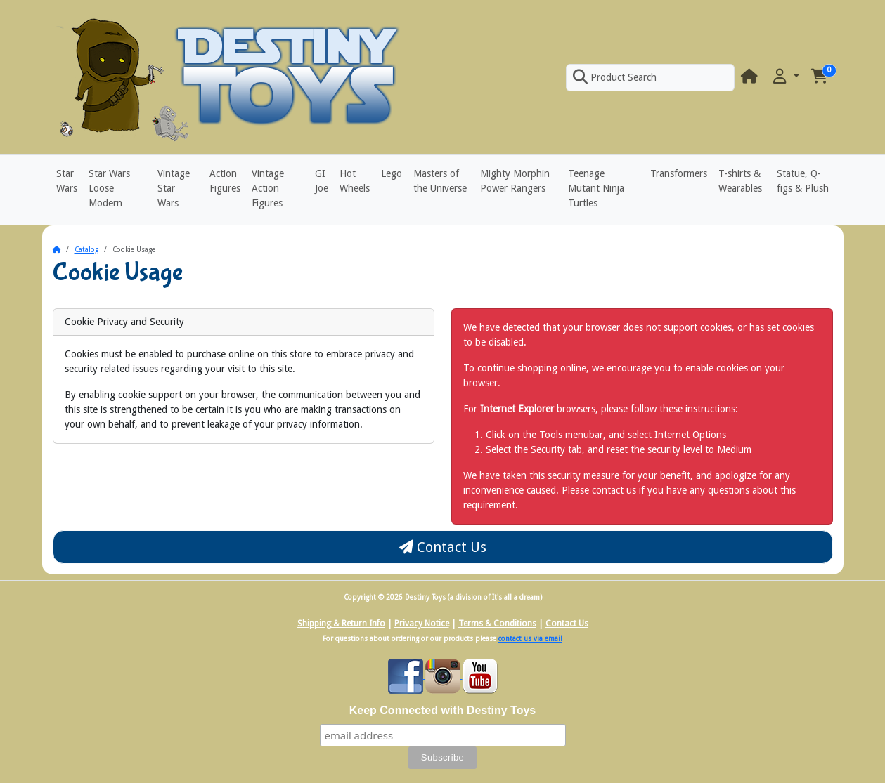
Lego (391, 173)
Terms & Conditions (497, 624)
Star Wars (66, 181)
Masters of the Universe (440, 181)
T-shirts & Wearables (740, 181)
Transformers (678, 173)
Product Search (614, 77)
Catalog (86, 250)
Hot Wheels (355, 181)
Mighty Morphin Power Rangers (515, 181)
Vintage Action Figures (268, 188)
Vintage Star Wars (173, 188)
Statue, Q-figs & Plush (803, 181)
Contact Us (442, 547)
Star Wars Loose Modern (109, 188)
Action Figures (224, 181)
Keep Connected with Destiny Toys (442, 710)
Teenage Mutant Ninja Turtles (596, 188)
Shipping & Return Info (341, 624)
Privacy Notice (421, 624)
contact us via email (530, 639)
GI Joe (321, 181)
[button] (784, 77)
